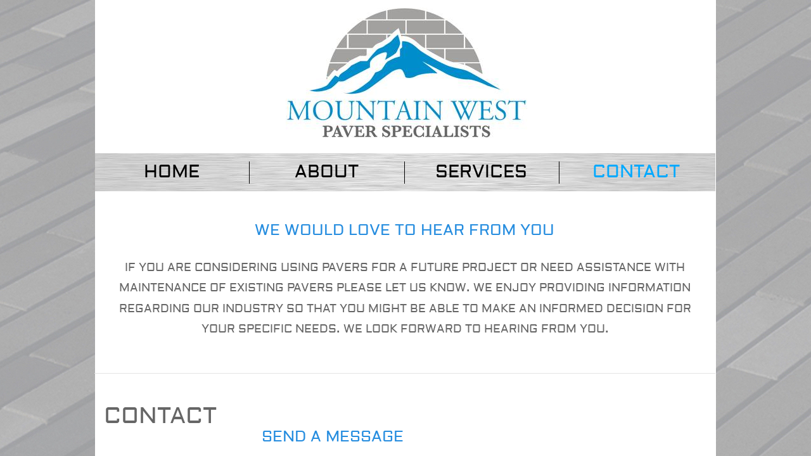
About (327, 172)
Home (172, 172)
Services (481, 172)
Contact (636, 172)
